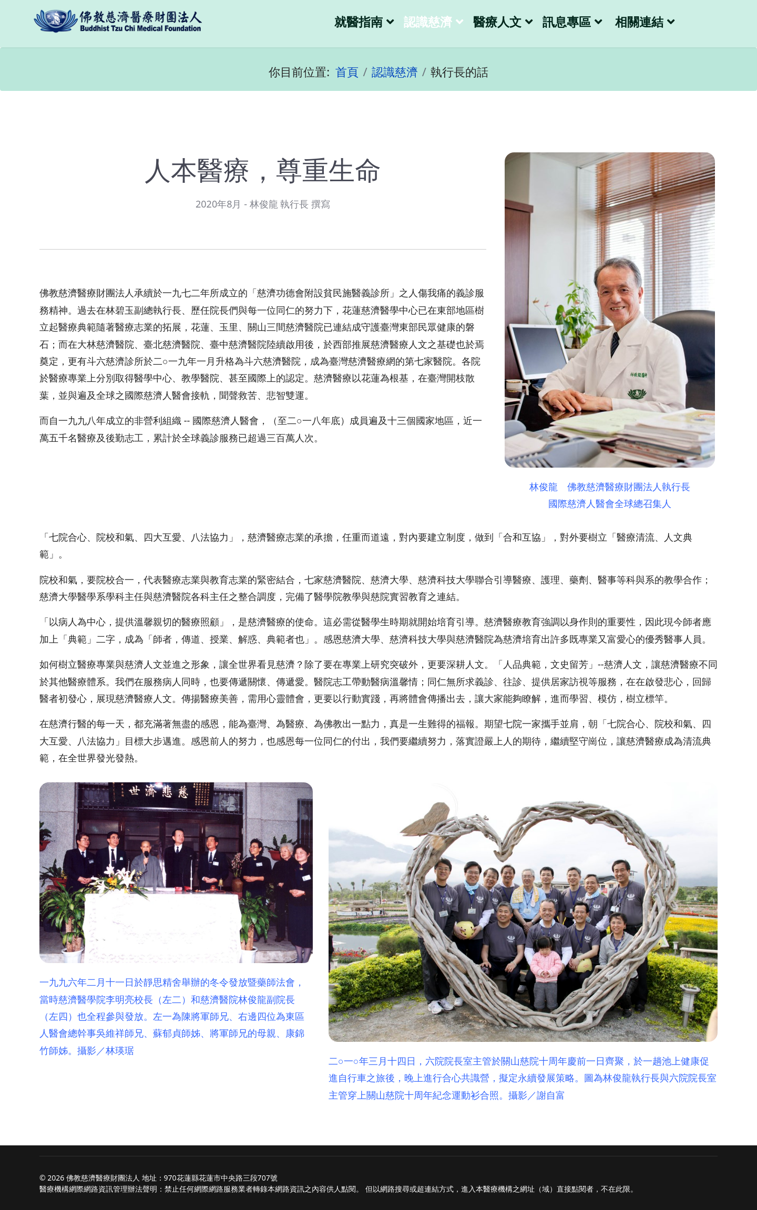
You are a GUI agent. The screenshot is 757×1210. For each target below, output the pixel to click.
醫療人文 (497, 22)
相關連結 (639, 22)
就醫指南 (358, 22)
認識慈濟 (428, 22)
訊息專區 (567, 22)
